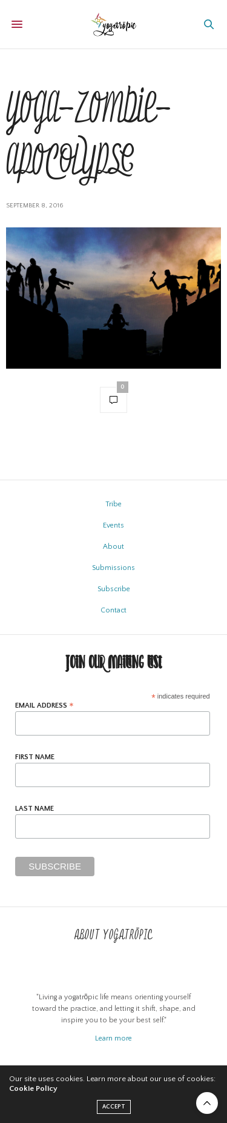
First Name (34, 757)
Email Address (44, 705)
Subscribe (113, 589)
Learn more (113, 1038)
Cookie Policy (33, 1088)
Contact (113, 610)
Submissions (113, 568)
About (113, 547)
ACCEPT (113, 1107)
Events (113, 525)
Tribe (113, 504)
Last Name (34, 809)
